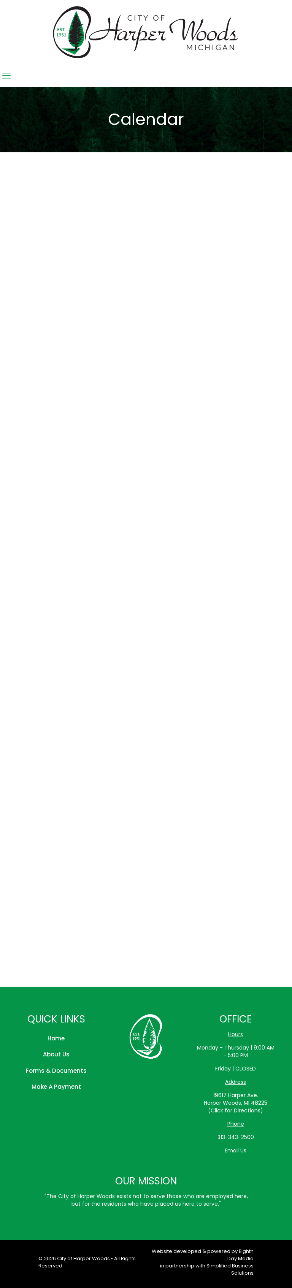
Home (56, 1038)
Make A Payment (56, 1087)
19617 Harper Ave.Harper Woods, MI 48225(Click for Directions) (235, 1102)
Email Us (235, 1150)
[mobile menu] (6, 75)
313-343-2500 (235, 1137)
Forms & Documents (56, 1071)
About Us (56, 1054)
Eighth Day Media (240, 1255)
